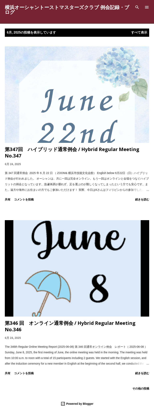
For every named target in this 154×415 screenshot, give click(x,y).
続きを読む (142, 199)
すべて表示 (139, 32)
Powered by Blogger (77, 403)
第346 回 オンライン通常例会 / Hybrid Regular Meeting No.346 (70, 326)
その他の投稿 (140, 388)
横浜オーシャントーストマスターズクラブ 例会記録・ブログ (67, 9)
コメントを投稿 (24, 199)
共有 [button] (7, 199)
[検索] (137, 7)
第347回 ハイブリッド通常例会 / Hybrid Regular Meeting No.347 (72, 152)
